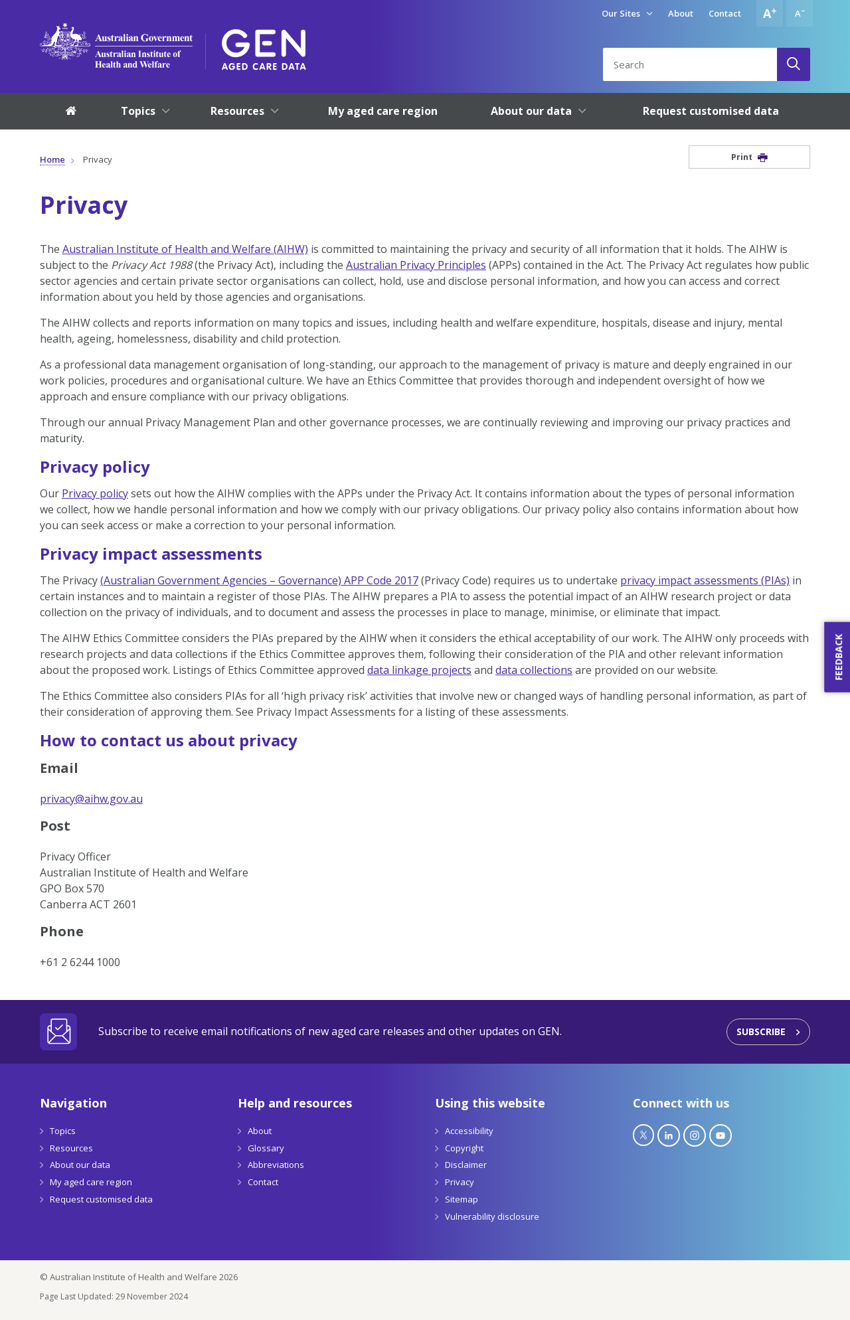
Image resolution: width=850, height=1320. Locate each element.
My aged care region (91, 1182)
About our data (80, 1165)
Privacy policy (95, 493)
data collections (533, 670)
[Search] (793, 64)
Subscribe (761, 1031)
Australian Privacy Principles (416, 265)
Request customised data (101, 1199)
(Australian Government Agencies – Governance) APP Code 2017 (259, 580)
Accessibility (469, 1131)
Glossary (266, 1148)
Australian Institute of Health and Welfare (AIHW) (185, 249)
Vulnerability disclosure (492, 1216)
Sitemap (461, 1199)
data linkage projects (419, 670)
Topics (63, 1131)
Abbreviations (276, 1165)
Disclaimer (466, 1165)
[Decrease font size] (799, 13)
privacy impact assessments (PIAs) (705, 580)
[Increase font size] (769, 13)
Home (52, 159)
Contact (725, 13)
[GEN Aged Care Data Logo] (263, 45)
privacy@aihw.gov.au (91, 798)
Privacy (459, 1182)
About (680, 13)
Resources (71, 1148)
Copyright (464, 1148)
